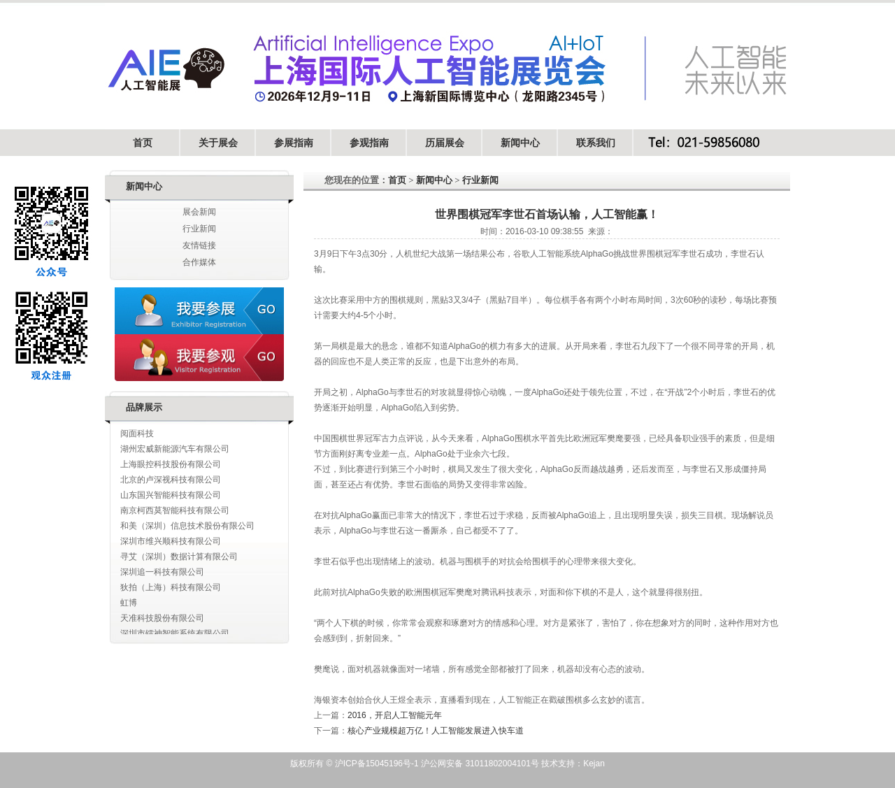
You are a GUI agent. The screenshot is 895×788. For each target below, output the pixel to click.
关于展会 (218, 142)
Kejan (594, 763)
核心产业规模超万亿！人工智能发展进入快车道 (436, 731)
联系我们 (595, 142)
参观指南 (369, 142)
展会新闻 (199, 212)
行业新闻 (199, 229)
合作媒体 (199, 262)
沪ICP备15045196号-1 (375, 763)
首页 (142, 142)
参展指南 (293, 142)
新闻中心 (520, 142)
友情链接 (199, 245)
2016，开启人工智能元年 (395, 715)
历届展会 (444, 142)
